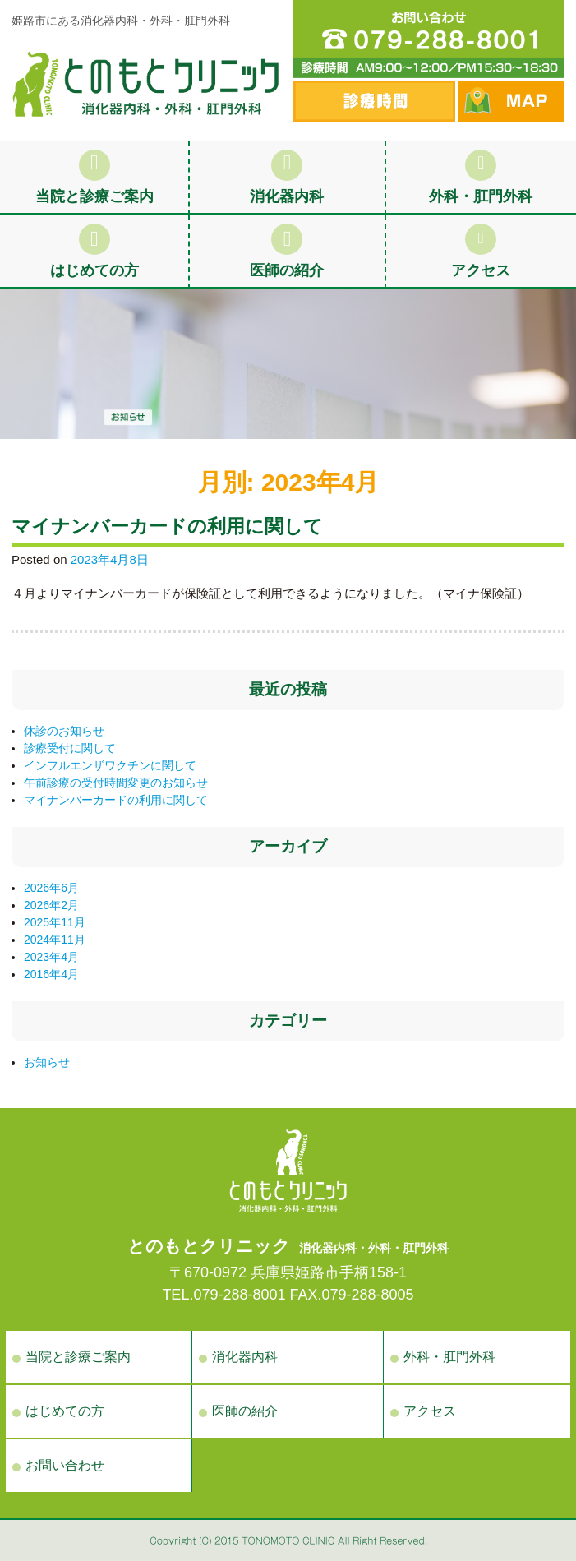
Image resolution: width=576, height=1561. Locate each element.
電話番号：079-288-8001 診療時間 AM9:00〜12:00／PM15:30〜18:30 (428, 39)
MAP (511, 101)
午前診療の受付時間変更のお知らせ (116, 782)
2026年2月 (51, 905)
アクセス (480, 251)
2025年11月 (54, 922)
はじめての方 (94, 251)
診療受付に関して (70, 748)
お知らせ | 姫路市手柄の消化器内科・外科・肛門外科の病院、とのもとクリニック (145, 84)
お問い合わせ (64, 1465)
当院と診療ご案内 (94, 177)
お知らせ (47, 1062)
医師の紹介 (287, 251)
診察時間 (374, 101)
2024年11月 (54, 939)
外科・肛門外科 (480, 177)
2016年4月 (51, 974)
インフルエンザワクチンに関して (110, 765)
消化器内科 (287, 177)
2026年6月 (51, 887)
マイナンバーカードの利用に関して (167, 526)
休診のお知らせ (64, 730)
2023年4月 (51, 956)
